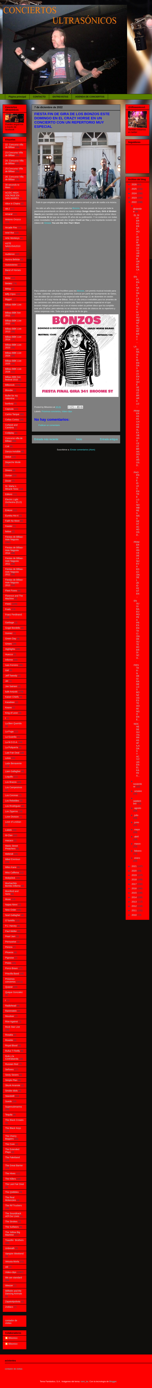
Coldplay (9, 433)
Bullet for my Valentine (11, 397)
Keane (8, 707)
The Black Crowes (14, 1120)
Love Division (12, 816)
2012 (134, 906)
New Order (10, 909)
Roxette (9, 1040)
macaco (9, 840)
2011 (134, 910)
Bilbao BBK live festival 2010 (13, 378)
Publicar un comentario (49, 425)
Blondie (9, 390)
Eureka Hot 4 (11, 515)
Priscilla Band (12, 973)
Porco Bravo (11, 968)
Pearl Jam (10, 936)
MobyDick (10, 878)
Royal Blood (11, 1045)
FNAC (8, 604)
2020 (134, 870)
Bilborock (10, 385)
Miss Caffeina (12, 872)
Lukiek (8, 830)
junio (136, 822)
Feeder (8, 526)
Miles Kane (10, 867)
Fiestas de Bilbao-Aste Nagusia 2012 (14, 572)
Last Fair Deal (12, 752)
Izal (7, 670)
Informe (9, 659)
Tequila (8, 1114)
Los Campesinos (13, 787)
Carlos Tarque (12, 414)
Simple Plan (11, 1080)
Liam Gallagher (13, 771)
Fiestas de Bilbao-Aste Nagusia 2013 (14, 582)
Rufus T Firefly (12, 1051)
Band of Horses (13, 270)
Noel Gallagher (12, 915)
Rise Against (11, 1021)
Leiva (8, 758)
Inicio (79, 439)
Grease (47, 223)
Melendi (9, 854)
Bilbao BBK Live (13, 304)
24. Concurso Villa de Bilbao (14, 162)
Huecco (9, 654)
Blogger (112, 1381)
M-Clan (8, 835)
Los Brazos (10, 782)
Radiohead (10, 1005)
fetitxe (8, 531)
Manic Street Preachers (11, 847)
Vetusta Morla (12, 1261)
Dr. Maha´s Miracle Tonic (11, 487)
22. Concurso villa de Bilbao (14, 146)
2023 (134, 197)
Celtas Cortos (12, 419)
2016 (134, 888)
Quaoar (9, 987)
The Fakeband (12, 1157)
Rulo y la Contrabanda (11, 1057)
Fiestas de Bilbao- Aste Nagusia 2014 (14, 550)
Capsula (9, 409)
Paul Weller (11, 931)
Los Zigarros (11, 811)
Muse (8, 899)
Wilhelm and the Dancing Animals (13, 1292)
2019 (134, 875)
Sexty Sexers (11, 1075)
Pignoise (9, 957)
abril (136, 836)
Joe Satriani (11, 686)
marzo (137, 843)
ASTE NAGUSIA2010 (12, 244)
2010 (134, 915)
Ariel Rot (9, 232)
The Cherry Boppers (10, 1137)
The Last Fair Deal (14, 1184)
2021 (134, 866)
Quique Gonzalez (14, 992)
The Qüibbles (12, 1192)
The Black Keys (13, 1128)
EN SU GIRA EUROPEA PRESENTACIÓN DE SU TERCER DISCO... (137, 631)
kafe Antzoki (11, 691)
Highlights (10, 649)
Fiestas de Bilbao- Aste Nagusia (14, 538)
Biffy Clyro (10, 294)
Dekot (8, 457)
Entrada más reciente (46, 439)
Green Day (10, 638)
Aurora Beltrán (12, 259)
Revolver (9, 1016)
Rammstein (11, 1011)
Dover (8, 481)
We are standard (13, 1277)
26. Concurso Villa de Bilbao (14, 178)
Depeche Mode (13, 462)
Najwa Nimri (11, 904)
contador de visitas (11, 1321)
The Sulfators (12, 1227)
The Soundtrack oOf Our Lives (13, 1214)
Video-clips (67, 411)
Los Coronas (11, 795)
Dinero (8, 470)
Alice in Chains (12, 203)
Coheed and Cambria (11, 426)
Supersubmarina (13, 1106)
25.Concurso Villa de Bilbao (14, 170)
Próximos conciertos (51, 411)
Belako (8, 283)
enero (137, 858)
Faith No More (12, 521)
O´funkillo (10, 920)
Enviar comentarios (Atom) (82, 449)
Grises (8, 643)
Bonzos (75, 208)
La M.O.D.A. (11, 742)
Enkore (8, 510)
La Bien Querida (13, 723)
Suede (8, 1101)
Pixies (8, 963)
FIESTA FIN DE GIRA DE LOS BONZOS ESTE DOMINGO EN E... (137, 692)
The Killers (10, 1178)
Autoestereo (11, 264)
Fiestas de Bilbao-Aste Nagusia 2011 (14, 561)
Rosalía (9, 1035)
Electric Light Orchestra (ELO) (13, 500)
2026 (134, 184)
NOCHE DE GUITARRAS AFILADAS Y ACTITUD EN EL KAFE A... (137, 750)
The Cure (10, 1144)
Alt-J (7, 208)
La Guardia (10, 737)
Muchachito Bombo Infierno (13, 884)
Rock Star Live (12, 1027)
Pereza (8, 947)
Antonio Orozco (13, 219)
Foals (8, 609)
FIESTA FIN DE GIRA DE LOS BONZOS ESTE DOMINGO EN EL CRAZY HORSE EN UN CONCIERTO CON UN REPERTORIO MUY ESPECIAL (72, 120)
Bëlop (8, 288)
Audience (10, 254)
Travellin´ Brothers (14, 1240)
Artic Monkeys (12, 238)
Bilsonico (12, 1338)
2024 (134, 193)
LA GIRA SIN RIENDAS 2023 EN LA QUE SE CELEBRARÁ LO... (137, 376)
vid (6, 1267)
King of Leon (11, 713)
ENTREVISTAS (60, 96)
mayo (137, 829)
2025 (134, 189)
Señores (9, 1069)
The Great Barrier (14, 1165)
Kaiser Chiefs (12, 697)
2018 (134, 879)
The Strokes (11, 1221)
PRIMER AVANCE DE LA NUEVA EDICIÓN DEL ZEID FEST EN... (137, 569)
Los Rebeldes (12, 800)
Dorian (8, 475)
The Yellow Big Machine (12, 1233)
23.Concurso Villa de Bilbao (14, 154)
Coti (7, 446)
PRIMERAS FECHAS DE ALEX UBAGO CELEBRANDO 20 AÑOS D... (137, 439)
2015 (134, 892)
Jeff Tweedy (11, 675)
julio (136, 815)
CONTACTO (39, 96)
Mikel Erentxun (12, 859)
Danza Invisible (13, 451)
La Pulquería (11, 747)
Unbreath (10, 1248)
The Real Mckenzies (10, 1198)
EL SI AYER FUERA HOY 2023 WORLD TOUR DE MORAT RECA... (137, 244)
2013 (134, 901)
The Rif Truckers (13, 1205)
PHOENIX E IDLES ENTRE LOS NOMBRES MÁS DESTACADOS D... (137, 505)
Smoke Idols (11, 1090)
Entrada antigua (109, 439)
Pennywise (10, 941)
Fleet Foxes (11, 590)
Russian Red (11, 1064)
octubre (138, 791)
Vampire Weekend (14, 1253)
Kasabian (10, 702)
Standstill (9, 1096)
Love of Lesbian (13, 822)
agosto (137, 808)
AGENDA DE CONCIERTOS (89, 96)
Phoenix (9, 952)
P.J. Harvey (11, 926)
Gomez (8, 633)
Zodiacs (9, 1307)
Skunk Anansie (12, 1085)
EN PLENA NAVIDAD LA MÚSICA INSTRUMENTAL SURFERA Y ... (137, 309)
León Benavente (13, 763)
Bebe (8, 278)
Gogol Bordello (12, 628)
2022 (134, 202)
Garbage (9, 622)
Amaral (8, 214)
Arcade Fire (11, 227)
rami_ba (84, 1381)
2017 (134, 884)
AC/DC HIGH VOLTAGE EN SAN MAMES (12, 195)
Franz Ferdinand (13, 614)
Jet (6, 681)
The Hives (10, 1173)
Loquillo (9, 776)
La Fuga (9, 731)
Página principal (17, 96)
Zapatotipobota (12, 1301)
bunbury (9, 403)
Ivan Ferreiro (11, 665)
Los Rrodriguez (13, 806)
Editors (8, 494)
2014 (134, 897)
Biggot (8, 299)
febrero (137, 851)
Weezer (9, 1285)
